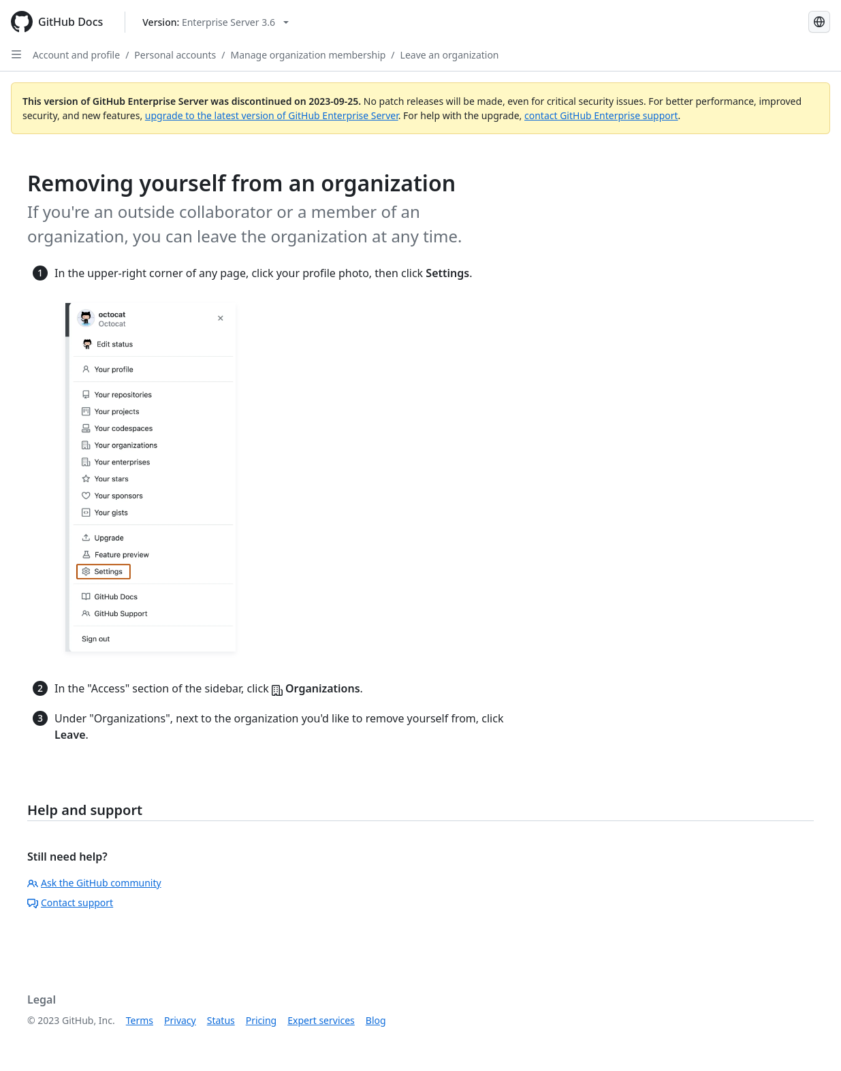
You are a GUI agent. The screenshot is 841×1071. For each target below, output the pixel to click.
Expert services (321, 1020)
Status (221, 1020)
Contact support (70, 902)
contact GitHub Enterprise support (601, 115)
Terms (139, 1020)
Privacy (180, 1020)
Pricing (261, 1020)
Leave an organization (449, 54)
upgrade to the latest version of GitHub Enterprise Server (271, 115)
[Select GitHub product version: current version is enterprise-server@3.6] (215, 22)
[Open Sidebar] (16, 54)
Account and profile (76, 54)
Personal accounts (175, 54)
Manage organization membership (308, 54)
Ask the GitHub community (94, 882)
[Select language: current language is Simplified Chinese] (819, 22)
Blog (376, 1020)
